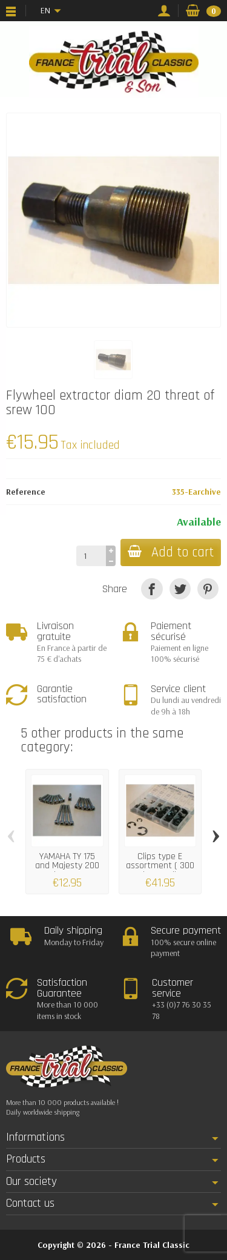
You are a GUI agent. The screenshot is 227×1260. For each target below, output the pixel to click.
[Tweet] (180, 588)
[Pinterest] (208, 588)
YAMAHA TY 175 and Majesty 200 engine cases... (67, 866)
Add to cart (171, 552)
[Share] (151, 588)
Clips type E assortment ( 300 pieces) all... (160, 866)
